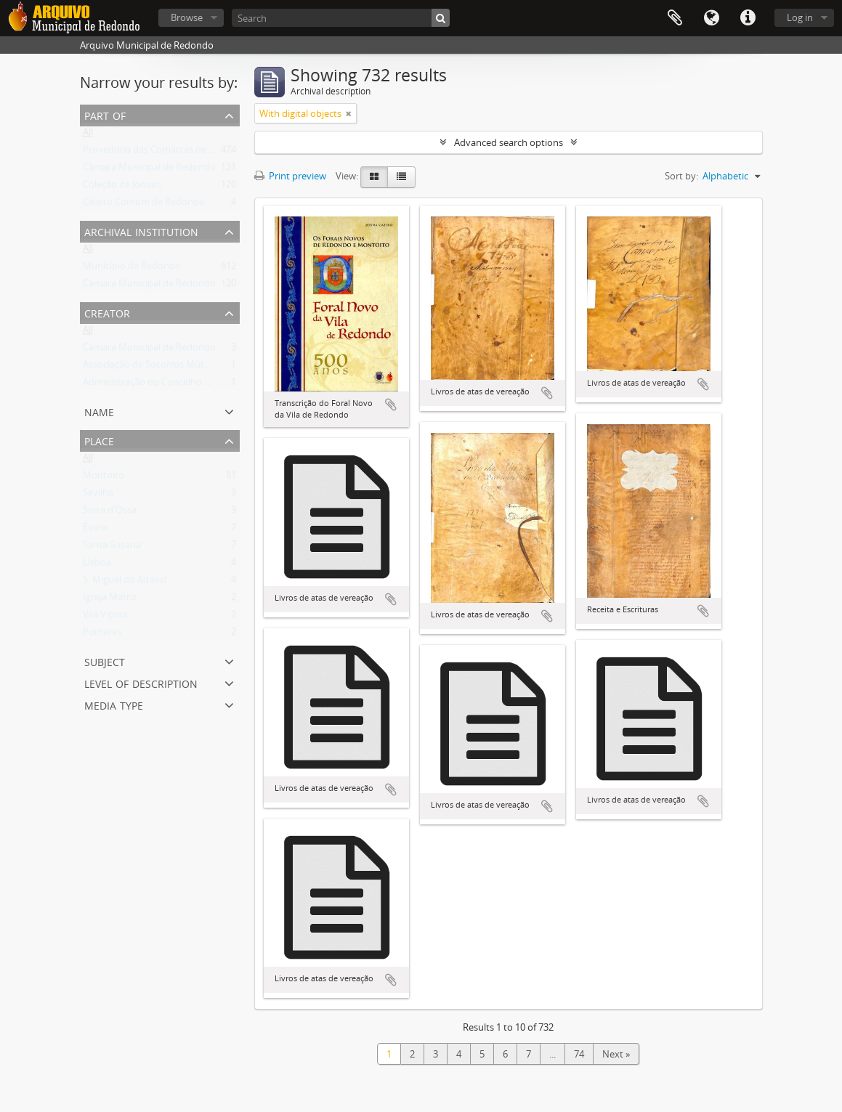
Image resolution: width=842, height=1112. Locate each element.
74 (579, 1053)
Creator (107, 312)
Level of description (141, 682)
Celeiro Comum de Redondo (144, 204)
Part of (105, 114)
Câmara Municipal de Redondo (149, 169)
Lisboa (97, 565)
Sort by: (681, 175)
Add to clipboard (391, 404)
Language (711, 18)
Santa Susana (112, 547)
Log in (800, 17)
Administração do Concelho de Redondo (170, 384)
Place (99, 440)
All (88, 135)
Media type (113, 704)
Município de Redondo (132, 268)
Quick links (747, 18)
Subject (104, 660)
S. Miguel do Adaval (124, 582)
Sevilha (98, 495)
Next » (616, 1053)
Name (99, 411)
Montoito (103, 477)
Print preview (290, 175)
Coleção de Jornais (122, 187)
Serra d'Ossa (110, 512)
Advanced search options (508, 142)
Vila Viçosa (105, 617)
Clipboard (675, 18)
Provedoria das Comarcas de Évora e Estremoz (183, 152)
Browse (187, 17)
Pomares (102, 634)
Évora (95, 530)
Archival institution (141, 230)
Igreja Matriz (110, 599)
